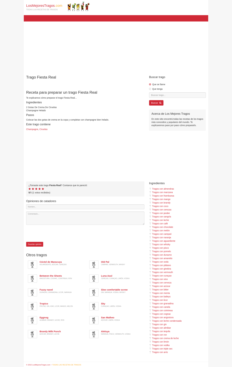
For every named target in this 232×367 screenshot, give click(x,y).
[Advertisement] (116, 47)
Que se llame (158, 84)
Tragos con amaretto (160, 258)
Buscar (156, 103)
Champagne (32, 129)
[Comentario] (85, 218)
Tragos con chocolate (161, 227)
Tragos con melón (159, 230)
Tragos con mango (159, 199)
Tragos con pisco (159, 248)
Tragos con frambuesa (161, 195)
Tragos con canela (159, 307)
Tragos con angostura (161, 317)
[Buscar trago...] (177, 95)
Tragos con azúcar (159, 286)
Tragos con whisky (159, 244)
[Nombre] (85, 206)
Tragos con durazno (160, 255)
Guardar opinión (34, 244)
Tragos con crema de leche (164, 338)
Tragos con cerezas (160, 209)
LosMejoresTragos (58, 6)
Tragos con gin (158, 324)
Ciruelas (43, 129)
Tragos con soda (158, 262)
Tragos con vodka (159, 345)
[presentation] (50, 233)
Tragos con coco (158, 206)
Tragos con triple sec (160, 348)
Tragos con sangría (160, 216)
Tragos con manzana (161, 192)
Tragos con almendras (161, 189)
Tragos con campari (160, 234)
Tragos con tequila (159, 331)
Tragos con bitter (159, 289)
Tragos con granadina (161, 303)
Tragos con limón (159, 341)
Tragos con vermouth (161, 272)
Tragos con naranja (160, 237)
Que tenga (157, 89)
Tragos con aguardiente (162, 241)
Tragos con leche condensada (165, 321)
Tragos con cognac (160, 314)
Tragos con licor (158, 300)
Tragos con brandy (159, 202)
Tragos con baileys (160, 296)
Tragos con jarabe (159, 213)
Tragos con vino (158, 279)
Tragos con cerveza (160, 282)
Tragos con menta (159, 293)
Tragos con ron (158, 335)
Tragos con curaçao (160, 275)
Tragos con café (158, 223)
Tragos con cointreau (161, 310)
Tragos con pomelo (160, 251)
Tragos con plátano (160, 265)
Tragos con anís (158, 352)
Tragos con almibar (160, 328)
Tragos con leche (159, 220)
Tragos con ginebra (160, 268)
